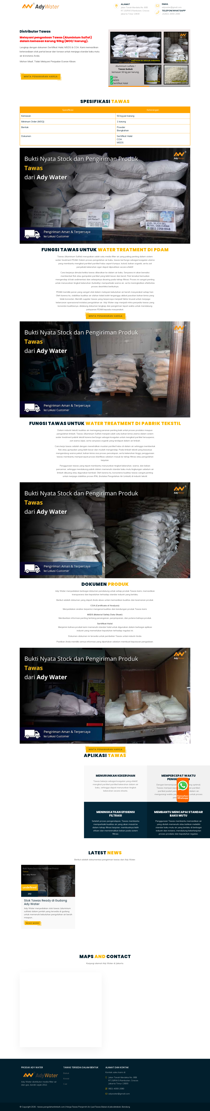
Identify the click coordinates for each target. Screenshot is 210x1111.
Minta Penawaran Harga (41, 76)
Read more (32, 923)
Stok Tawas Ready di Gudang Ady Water (45, 902)
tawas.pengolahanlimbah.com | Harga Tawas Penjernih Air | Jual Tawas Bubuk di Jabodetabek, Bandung (83, 1107)
